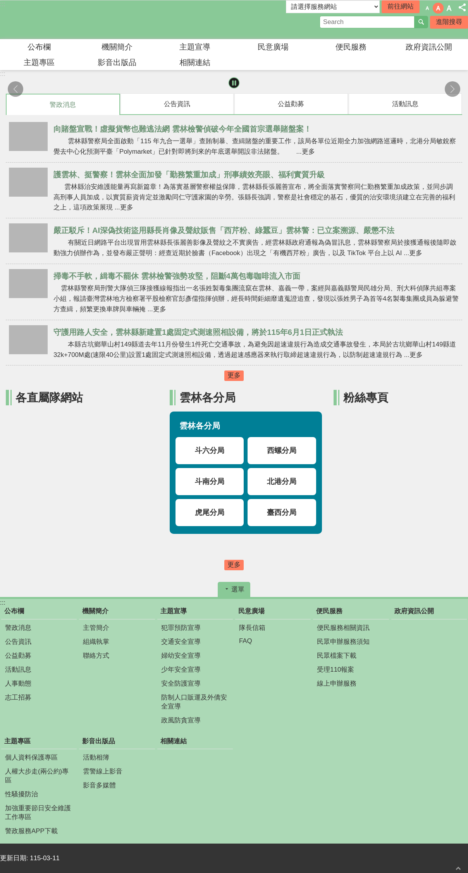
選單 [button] (237, 589)
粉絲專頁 (365, 397)
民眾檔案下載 (336, 655)
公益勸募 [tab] (291, 104)
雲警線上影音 (102, 771)
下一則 (452, 89)
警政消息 (18, 627)
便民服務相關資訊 (343, 627)
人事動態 (18, 683)
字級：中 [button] (438, 8)
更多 (234, 375)
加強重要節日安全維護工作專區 (38, 812)
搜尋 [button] (421, 22)
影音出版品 (117, 62)
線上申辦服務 (336, 683)
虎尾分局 (209, 512)
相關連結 (194, 62)
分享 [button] (462, 7)
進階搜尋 (449, 22)
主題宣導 (194, 47)
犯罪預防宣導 (181, 627)
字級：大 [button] (449, 8)
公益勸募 (18, 655)
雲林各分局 (207, 397)
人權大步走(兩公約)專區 (37, 776)
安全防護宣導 (181, 683)
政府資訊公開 (429, 47)
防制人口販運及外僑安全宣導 (194, 702)
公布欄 (39, 47)
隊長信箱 (252, 627)
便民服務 (351, 47)
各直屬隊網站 (49, 397)
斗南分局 (209, 481)
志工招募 (18, 697)
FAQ (245, 641)
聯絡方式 (96, 655)
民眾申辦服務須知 (343, 641)
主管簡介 (96, 627)
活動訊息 (18, 669)
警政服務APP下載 (31, 831)
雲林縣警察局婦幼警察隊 (68, 19)
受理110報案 (335, 669)
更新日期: (15, 858)
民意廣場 (273, 47)
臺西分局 (281, 512)
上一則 (15, 89)
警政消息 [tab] (63, 104)
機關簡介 (117, 47)
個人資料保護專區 (31, 757)
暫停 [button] (234, 83)
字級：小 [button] (427, 8)
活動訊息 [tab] (405, 104)
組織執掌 (96, 641)
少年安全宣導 (181, 669)
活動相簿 (96, 757)
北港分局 (281, 481)
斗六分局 (209, 450)
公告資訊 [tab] (177, 104)
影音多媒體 (99, 785)
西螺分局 (281, 450)
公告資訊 (18, 641)
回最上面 (458, 868)
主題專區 (39, 62)
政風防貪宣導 (181, 720)
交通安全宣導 (181, 641)
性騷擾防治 (21, 794)
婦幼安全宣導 (181, 655)
